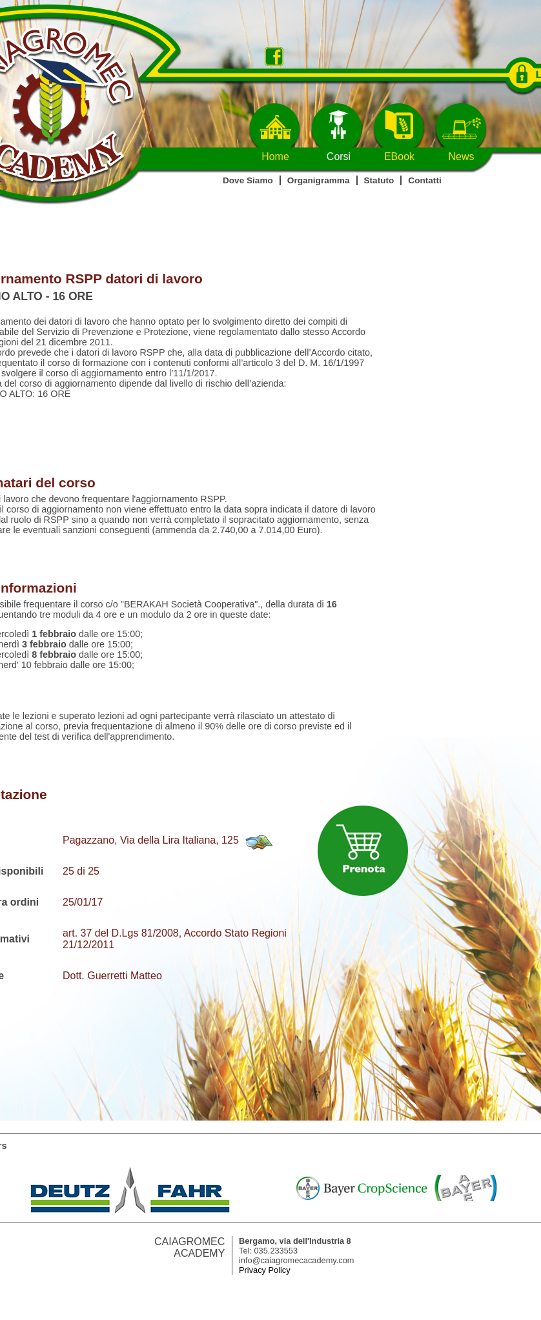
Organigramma (318, 180)
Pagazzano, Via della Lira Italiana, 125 (151, 840)
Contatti (424, 180)
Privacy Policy (265, 1270)
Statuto (379, 180)
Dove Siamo (248, 180)
